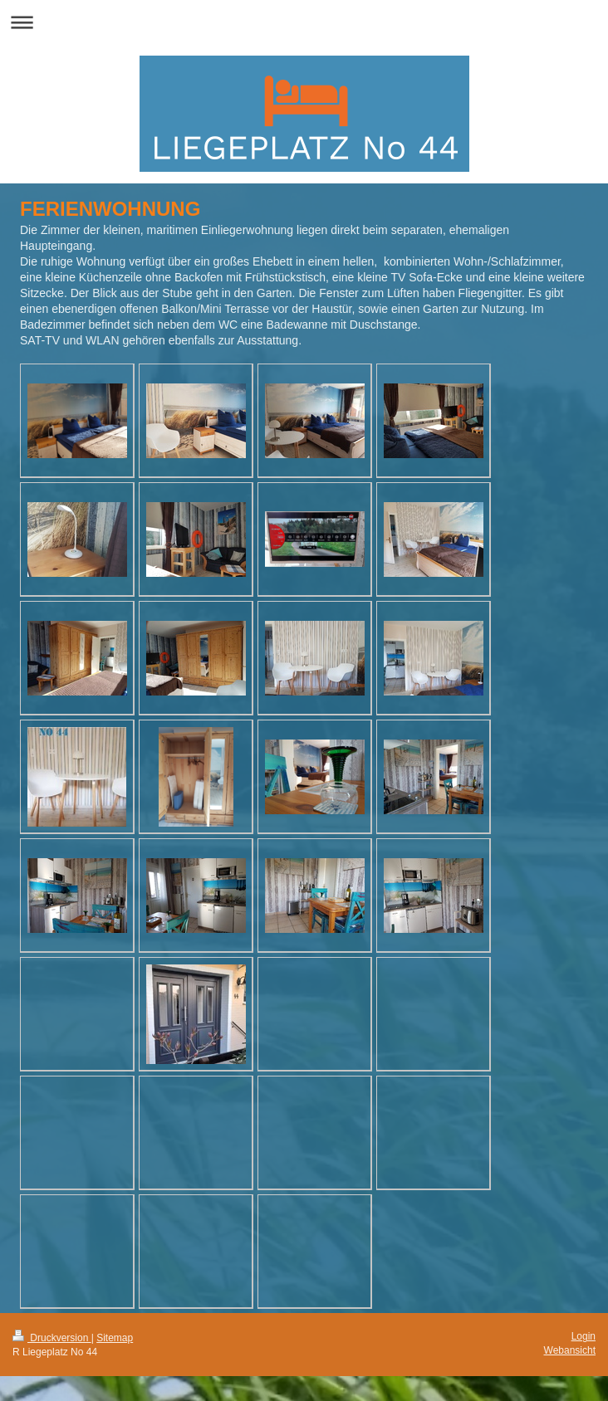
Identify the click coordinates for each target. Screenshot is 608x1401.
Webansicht (570, 1350)
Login (583, 1336)
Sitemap (114, 1338)
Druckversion (51, 1338)
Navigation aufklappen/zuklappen (304, 22)
